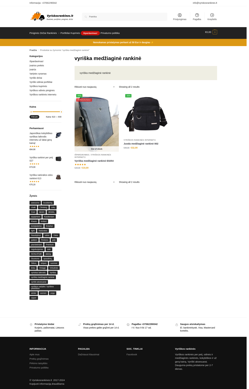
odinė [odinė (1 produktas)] (47, 233)
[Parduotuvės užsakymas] (95, 85)
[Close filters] (62, 54)
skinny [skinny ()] (48, 252)
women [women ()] (43, 291)
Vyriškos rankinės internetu (140, 138)
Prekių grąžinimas (39, 357)
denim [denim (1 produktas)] (41, 210)
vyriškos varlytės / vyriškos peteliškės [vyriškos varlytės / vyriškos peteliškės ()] (42, 286)
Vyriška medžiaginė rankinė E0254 (94, 159)
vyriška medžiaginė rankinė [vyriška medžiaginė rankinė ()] (42, 275)
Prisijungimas (179, 17)
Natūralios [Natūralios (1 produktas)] (43, 229)
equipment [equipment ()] (35, 215)
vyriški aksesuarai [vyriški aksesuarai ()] (38, 280)
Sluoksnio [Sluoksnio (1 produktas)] (35, 257)
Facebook (132, 352)
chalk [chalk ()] (33, 206)
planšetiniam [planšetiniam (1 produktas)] (36, 243)
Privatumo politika (39, 365)
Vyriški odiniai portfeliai (41, 80)
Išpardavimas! (82, 153)
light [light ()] (33, 229)
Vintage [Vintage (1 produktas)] (42, 266)
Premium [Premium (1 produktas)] (50, 243)
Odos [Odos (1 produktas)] (55, 233)
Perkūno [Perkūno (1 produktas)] (44, 238)
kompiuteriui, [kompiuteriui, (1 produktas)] (36, 224)
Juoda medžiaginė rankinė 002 (141, 141)
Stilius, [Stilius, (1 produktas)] (34, 261)
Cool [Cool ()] (33, 210)
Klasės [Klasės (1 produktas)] (34, 220)
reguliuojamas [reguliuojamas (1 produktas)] (37, 247)
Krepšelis (212, 17)
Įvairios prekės (37, 63)
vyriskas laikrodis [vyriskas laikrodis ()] (38, 271)
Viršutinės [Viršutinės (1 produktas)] (54, 266)
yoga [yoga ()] (53, 291)
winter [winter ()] (33, 291)
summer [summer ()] (54, 261)
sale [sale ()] (49, 247)
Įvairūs (33, 67)
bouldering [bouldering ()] (47, 201)
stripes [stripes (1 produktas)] (43, 261)
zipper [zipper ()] (33, 296)
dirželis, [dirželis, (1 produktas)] (51, 210)
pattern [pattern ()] (34, 238)
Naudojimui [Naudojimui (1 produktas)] (36, 233)
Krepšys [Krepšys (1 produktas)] (49, 224)
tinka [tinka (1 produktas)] (33, 266)
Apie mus (35, 352)
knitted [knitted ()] (43, 220)
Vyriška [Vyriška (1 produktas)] (53, 271)
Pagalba (197, 17)
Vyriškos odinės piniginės (42, 88)
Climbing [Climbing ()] (43, 206)
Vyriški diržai (36, 76)
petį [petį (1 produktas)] (53, 238)
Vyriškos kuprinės (38, 84)
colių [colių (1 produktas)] (53, 206)
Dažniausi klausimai (88, 352)
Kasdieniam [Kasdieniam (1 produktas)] (49, 215)
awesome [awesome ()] (35, 201)
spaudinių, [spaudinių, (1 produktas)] (47, 257)
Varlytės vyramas (38, 72)
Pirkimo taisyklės (38, 361)
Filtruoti (34, 115)
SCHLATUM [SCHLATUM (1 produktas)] (36, 252)
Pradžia (33, 48)
